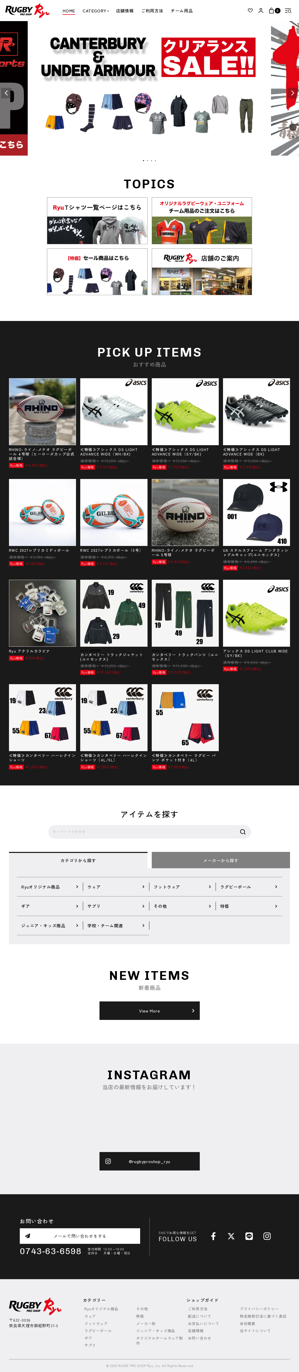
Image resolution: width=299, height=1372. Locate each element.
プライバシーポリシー (259, 1308)
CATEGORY (95, 10)
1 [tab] (144, 161)
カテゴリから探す (78, 860)
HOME (69, 10)
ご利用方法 (152, 10)
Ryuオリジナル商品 (101, 1308)
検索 (242, 832)
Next (292, 93)
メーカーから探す (221, 860)
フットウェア (96, 1323)
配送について (199, 1316)
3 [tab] (151, 161)
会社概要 (247, 1323)
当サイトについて (255, 1330)
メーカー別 (146, 1323)
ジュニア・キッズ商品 (155, 1330)
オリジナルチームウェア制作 (159, 1341)
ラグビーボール (98, 1330)
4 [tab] (155, 161)
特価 (140, 1316)
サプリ (90, 1345)
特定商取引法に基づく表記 (263, 1316)
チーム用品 (182, 10)
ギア (88, 1338)
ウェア (90, 1316)
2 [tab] (147, 161)
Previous (6, 93)
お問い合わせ (199, 1338)
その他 (142, 1308)
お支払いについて (203, 1323)
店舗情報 (125, 10)
